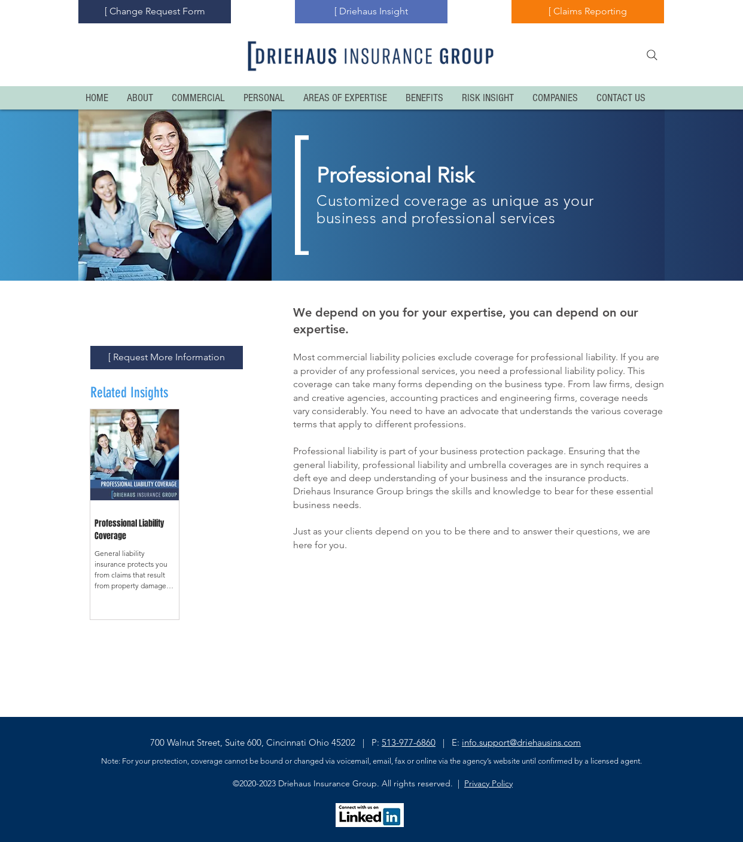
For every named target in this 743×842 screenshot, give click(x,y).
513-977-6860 (409, 742)
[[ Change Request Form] (154, 11)
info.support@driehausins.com (521, 742)
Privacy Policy (488, 783)
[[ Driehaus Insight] (371, 11)
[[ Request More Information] (166, 357)
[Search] (652, 55)
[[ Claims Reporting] (587, 11)
